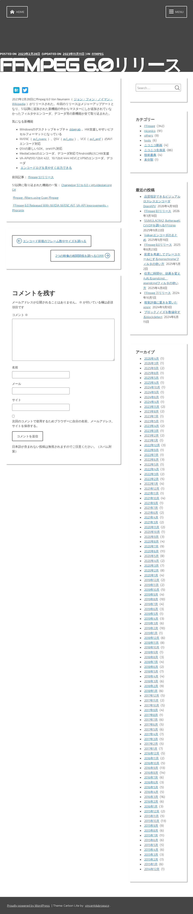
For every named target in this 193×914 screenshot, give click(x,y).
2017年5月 (151, 729)
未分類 (148, 159)
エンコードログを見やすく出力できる (46, 167)
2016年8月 (151, 772)
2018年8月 (151, 657)
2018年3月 (151, 681)
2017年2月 (151, 743)
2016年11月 (151, 758)
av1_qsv (68, 139)
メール (16, 383)
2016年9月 (151, 767)
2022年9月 (151, 450)
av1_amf (95, 139)
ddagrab (75, 129)
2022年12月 (152, 445)
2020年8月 (151, 541)
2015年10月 (151, 821)
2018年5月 (151, 671)
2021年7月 (151, 507)
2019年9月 (151, 594)
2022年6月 (151, 459)
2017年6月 (151, 724)
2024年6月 (151, 397)
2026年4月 (151, 358)
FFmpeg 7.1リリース (157, 293)
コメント (20, 315)
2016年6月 (151, 782)
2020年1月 (151, 575)
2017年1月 (150, 748)
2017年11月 (151, 700)
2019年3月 (151, 623)
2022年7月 (151, 455)
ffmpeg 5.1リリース (41, 177)
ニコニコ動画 (153, 145)
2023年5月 (151, 421)
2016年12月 (151, 753)
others (148, 135)
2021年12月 (151, 488)
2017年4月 (151, 734)
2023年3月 (151, 430)
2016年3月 (151, 796)
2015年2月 (151, 859)
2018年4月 (151, 676)
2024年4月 (151, 401)
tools (147, 140)
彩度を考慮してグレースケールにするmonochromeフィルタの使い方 (161, 259)
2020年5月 (151, 556)
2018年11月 (151, 642)
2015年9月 (151, 825)
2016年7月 (151, 777)
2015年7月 (151, 835)
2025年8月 (151, 373)
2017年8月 (151, 715)
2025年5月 (151, 377)
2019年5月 (151, 613)
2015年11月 (151, 816)
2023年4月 (151, 426)
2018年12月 (151, 637)
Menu (176, 12)
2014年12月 (151, 869)
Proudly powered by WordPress (28, 905)
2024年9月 (151, 392)
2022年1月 (151, 483)
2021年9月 (151, 503)
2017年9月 (151, 710)
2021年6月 (151, 512)
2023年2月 (151, 435)
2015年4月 (151, 849)
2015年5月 (151, 845)
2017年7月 (151, 719)
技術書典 (150, 155)
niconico (149, 130)
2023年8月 (151, 411)
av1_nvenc (40, 139)
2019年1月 (151, 633)
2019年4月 (151, 618)
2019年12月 (151, 580)
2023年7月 (151, 416)
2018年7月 (151, 662)
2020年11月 (151, 527)
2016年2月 (151, 801)
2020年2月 (151, 570)
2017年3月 (151, 739)
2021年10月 (151, 498)
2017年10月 (151, 705)
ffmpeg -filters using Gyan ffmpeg (35, 197)
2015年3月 (151, 854)
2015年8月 (151, 830)
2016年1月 (151, 806)
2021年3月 (151, 522)
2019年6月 (151, 609)
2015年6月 (151, 840)
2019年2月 (151, 628)
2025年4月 (151, 382)
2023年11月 (151, 406)
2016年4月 (151, 792)
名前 (15, 367)
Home (16, 12)
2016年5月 (151, 787)
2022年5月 (151, 464)
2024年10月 (152, 387)
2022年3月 (151, 474)
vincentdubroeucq (97, 905)
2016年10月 (151, 763)
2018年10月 (151, 647)
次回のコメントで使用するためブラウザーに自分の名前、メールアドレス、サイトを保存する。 (63, 423)
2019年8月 (151, 599)
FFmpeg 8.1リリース (157, 211)
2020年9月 (151, 536)
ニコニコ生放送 (154, 150)
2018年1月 (151, 691)
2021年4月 (151, 517)
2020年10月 (152, 531)
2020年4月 (151, 560)
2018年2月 (151, 686)
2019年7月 (151, 604)
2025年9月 (151, 368)
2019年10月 (151, 589)
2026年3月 (151, 363)
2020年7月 (151, 546)
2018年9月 (151, 652)
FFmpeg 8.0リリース (158, 244)
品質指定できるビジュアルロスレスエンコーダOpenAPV (161, 201)
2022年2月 (151, 479)
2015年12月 (151, 811)
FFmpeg (98, 54)
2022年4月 (151, 469)
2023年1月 (151, 440)
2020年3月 (151, 565)
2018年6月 (151, 666)
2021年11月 (151, 493)
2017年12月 (151, 695)
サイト (16, 400)
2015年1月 (151, 864)
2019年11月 (151, 585)
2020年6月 (151, 551)
